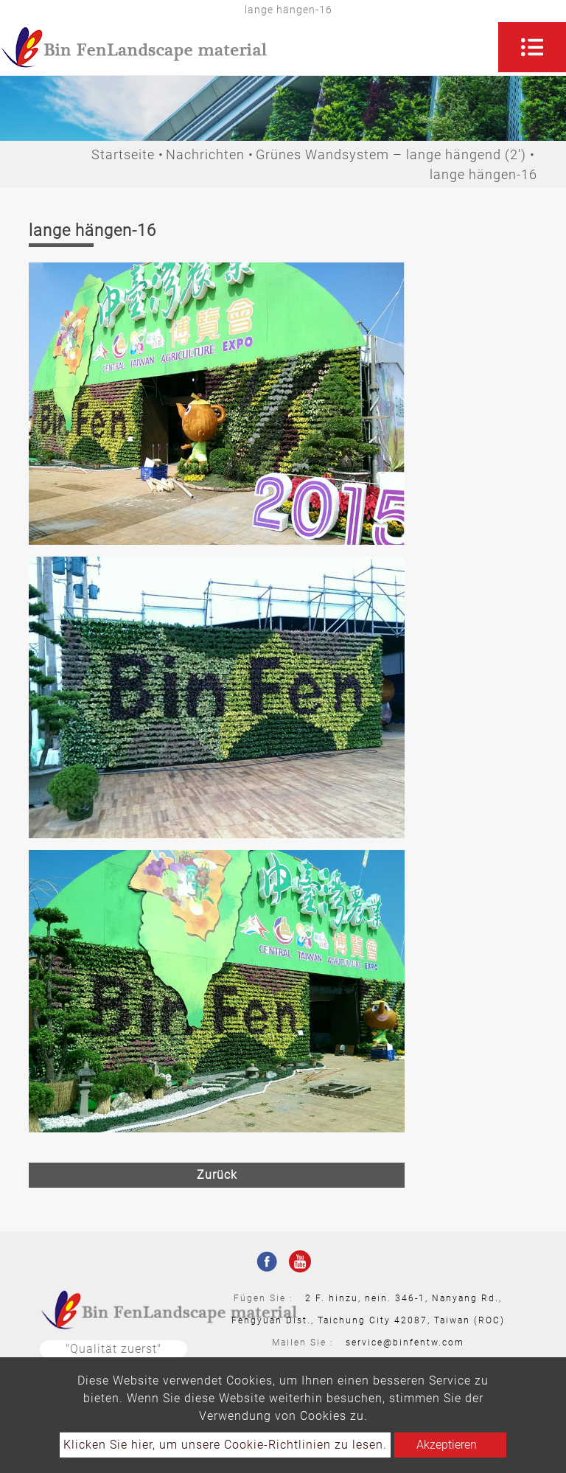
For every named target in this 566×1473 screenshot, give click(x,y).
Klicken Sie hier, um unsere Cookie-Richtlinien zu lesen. (225, 1445)
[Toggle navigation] (532, 47)
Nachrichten (205, 154)
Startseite (123, 154)
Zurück (217, 1175)
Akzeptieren (446, 1445)
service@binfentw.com (405, 1342)
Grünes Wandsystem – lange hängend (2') (391, 154)
